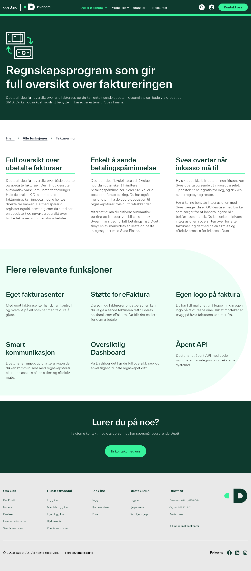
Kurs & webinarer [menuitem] (57, 528)
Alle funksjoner (35, 138)
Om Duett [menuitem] (9, 500)
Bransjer (138, 7)
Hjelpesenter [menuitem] (54, 521)
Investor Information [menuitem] (15, 521)
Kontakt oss (232, 7)
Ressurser (158, 7)
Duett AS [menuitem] (176, 491)
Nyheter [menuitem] (8, 507)
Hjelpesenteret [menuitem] (101, 507)
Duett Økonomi (91, 7)
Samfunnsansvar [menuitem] (13, 528)
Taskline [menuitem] (98, 491)
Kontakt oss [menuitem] (176, 514)
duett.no (10, 7)
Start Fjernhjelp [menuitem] (139, 514)
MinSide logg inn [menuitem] (57, 507)
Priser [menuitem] (95, 514)
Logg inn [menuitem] (52, 500)
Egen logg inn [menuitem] (55, 514)
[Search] (200, 7)
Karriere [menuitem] (8, 514)
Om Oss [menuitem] (9, 491)
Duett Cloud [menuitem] (140, 491)
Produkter (117, 7)
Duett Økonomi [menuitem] (59, 491)
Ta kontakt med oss (126, 451)
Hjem (10, 138)
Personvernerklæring (79, 552)
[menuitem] (184, 500)
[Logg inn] (210, 7)
